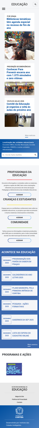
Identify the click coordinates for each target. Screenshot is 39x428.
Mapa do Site (19, 396)
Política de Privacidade (19, 399)
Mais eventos (32, 344)
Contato (19, 402)
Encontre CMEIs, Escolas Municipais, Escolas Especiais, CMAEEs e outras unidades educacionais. (19, 145)
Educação (19, 4)
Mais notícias (30, 135)
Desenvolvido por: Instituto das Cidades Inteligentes (17, 424)
